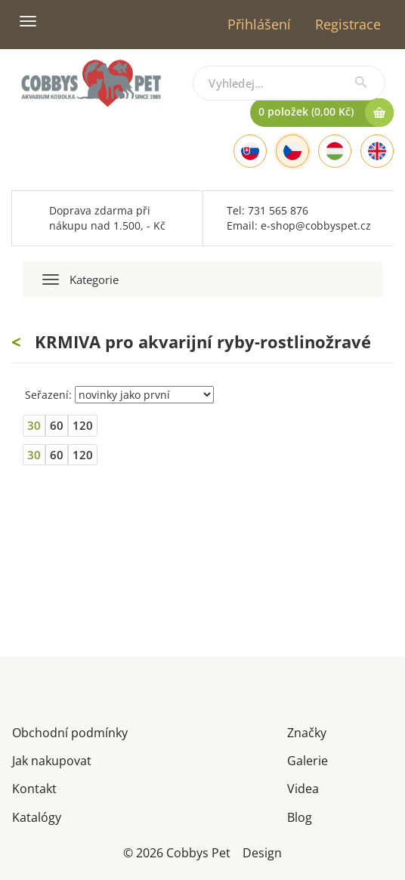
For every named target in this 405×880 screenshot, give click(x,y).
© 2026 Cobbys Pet (176, 851)
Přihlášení (259, 24)
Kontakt (34, 787)
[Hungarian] (334, 151)
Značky (306, 731)
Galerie (307, 759)
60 (56, 425)
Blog (299, 816)
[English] (377, 151)
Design (262, 851)
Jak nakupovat (51, 759)
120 (83, 425)
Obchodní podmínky (70, 731)
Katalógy (36, 816)
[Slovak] (250, 151)
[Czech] (292, 151)
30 (34, 425)
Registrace (348, 24)
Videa (303, 787)
